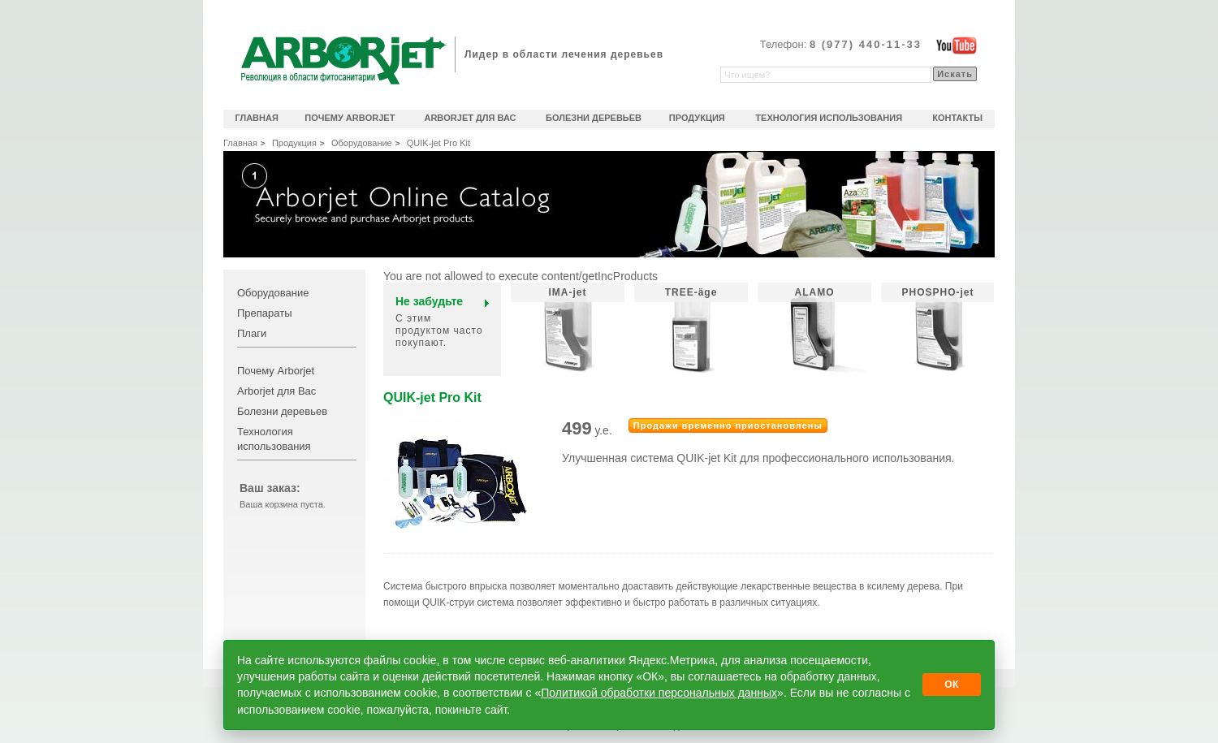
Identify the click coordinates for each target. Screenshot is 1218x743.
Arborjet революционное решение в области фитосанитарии (344, 60)
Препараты (264, 313)
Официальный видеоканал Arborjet (956, 45)
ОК (951, 684)
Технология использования (828, 118)
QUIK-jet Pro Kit (438, 143)
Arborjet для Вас (276, 391)
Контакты (957, 118)
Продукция (294, 143)
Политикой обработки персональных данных (659, 692)
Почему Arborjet (275, 371)
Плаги (251, 333)
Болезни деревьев (282, 411)
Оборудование (361, 143)
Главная (240, 143)
